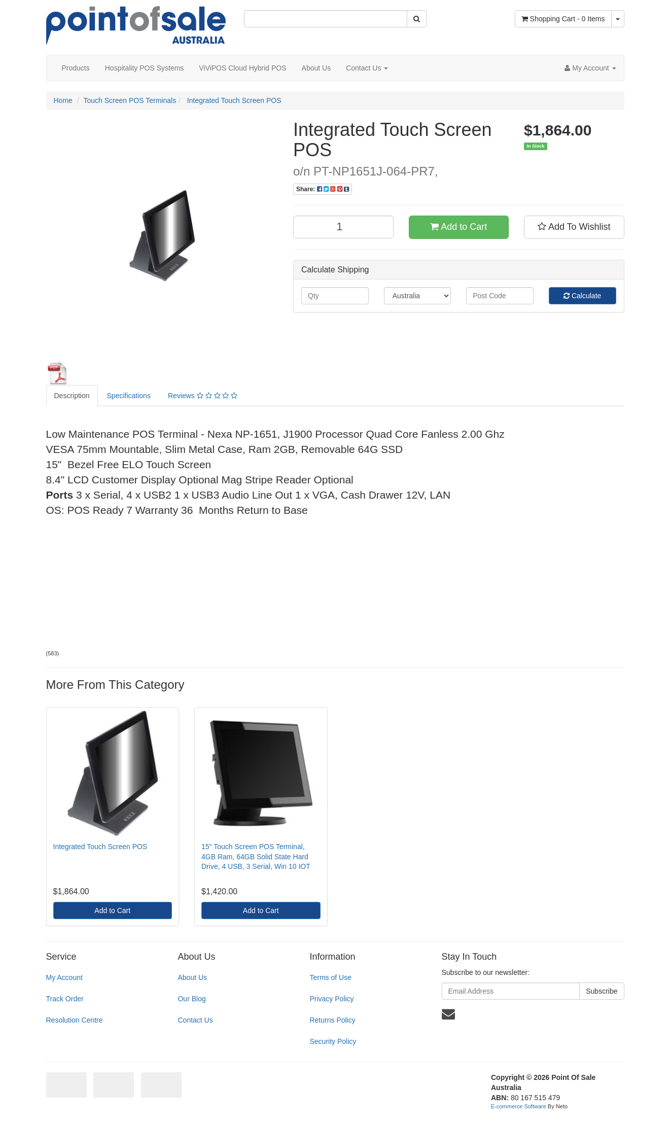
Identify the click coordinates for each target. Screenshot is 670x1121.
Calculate (582, 296)
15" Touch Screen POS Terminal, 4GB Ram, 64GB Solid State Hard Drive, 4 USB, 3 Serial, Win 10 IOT (255, 856)
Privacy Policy (331, 999)
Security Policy (332, 1041)
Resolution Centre (74, 1020)
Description (72, 396)
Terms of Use (330, 977)
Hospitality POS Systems (144, 68)
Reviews (202, 396)
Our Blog (191, 999)
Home (63, 100)
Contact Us (367, 68)
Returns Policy (332, 1020)
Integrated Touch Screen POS (233, 100)
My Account (64, 977)
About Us (316, 68)
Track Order (65, 999)
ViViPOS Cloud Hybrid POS (242, 68)
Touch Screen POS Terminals (130, 100)
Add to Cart (458, 227)
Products (76, 68)
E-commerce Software (518, 1106)
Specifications (129, 396)
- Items (563, 19)
